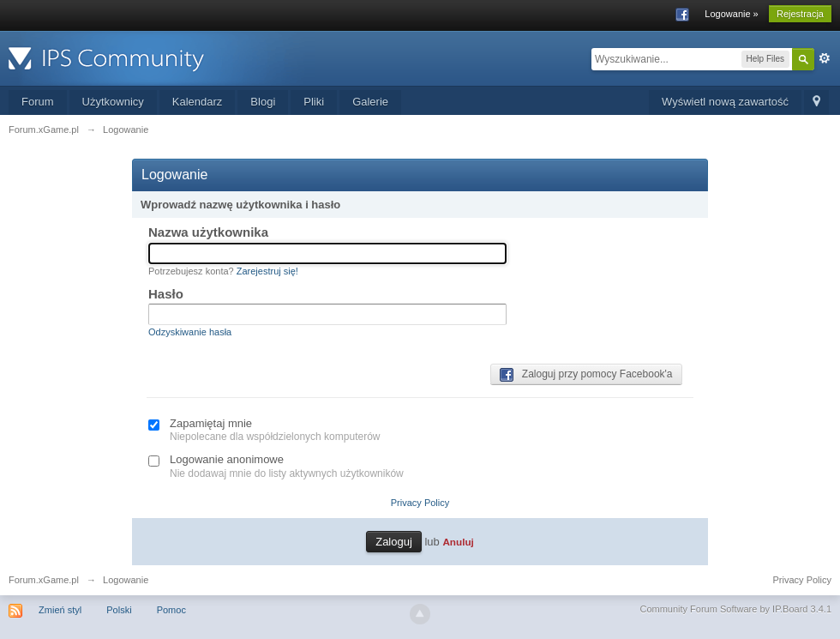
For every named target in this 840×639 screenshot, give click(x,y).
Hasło (165, 293)
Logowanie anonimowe (227, 459)
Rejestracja (800, 14)
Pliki (313, 101)
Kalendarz (197, 101)
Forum (37, 101)
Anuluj (457, 541)
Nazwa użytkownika (208, 232)
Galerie (370, 101)
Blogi (262, 101)
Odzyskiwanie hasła (189, 332)
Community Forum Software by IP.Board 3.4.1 (735, 609)
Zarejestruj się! (267, 271)
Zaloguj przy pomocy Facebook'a (586, 375)
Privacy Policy (420, 502)
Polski (118, 610)
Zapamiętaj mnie (211, 423)
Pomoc (171, 610)
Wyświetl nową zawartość (725, 101)
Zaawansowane (824, 58)
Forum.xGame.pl (44, 580)
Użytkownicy (113, 101)
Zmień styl (60, 610)
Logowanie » (731, 14)
